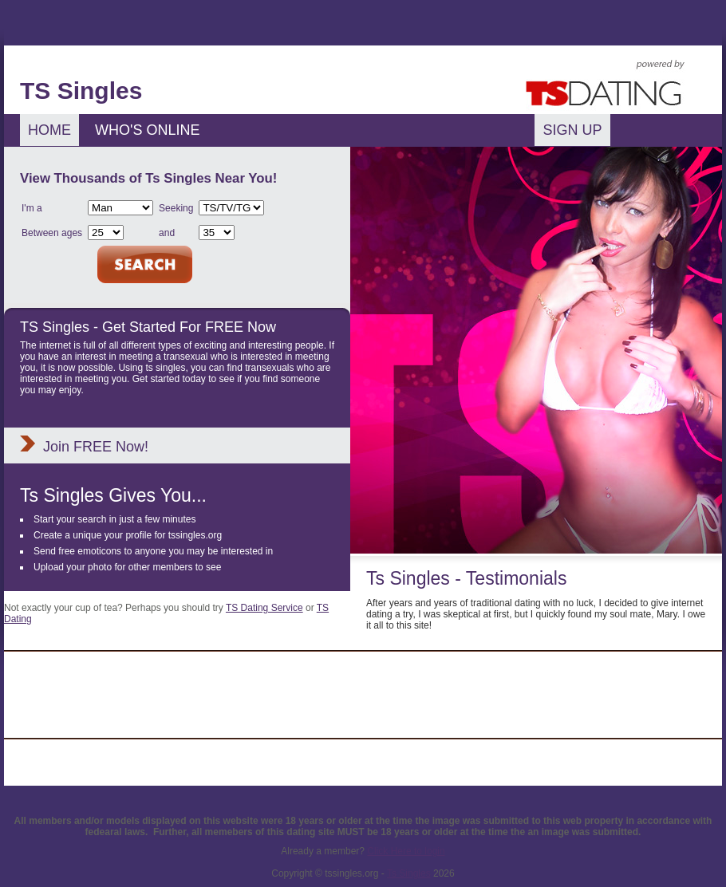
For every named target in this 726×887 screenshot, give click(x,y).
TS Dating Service (264, 607)
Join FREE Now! (95, 447)
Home (49, 130)
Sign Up (572, 130)
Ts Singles (409, 873)
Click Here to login (405, 851)
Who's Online (147, 130)
